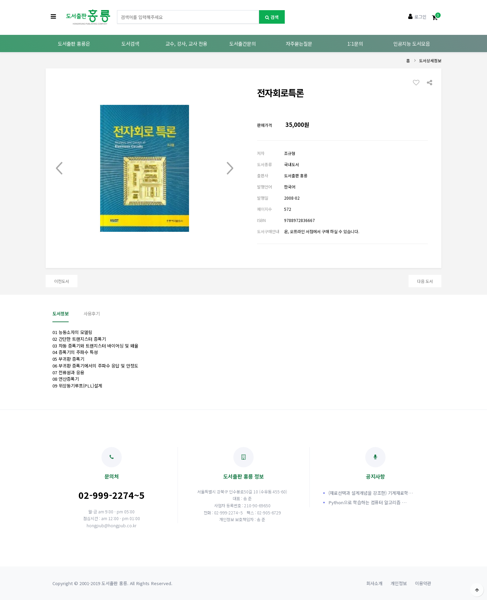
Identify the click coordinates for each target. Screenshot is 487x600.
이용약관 (423, 583)
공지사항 (375, 463)
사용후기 (92, 313)
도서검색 (130, 43)
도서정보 (60, 313)
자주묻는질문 (299, 43)
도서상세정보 (430, 60)
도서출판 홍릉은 (74, 43)
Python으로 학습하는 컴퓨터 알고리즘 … (367, 502)
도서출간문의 (242, 43)
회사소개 (374, 583)
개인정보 (399, 583)
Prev (59, 168)
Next (230, 168)
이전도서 (61, 281)
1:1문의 (355, 43)
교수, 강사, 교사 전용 (186, 43)
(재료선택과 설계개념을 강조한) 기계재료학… (370, 493)
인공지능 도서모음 (411, 43)
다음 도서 (425, 281)
